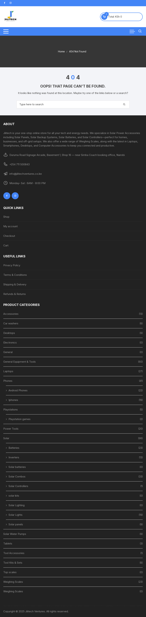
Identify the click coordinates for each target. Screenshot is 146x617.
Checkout (9, 236)
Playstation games (19, 419)
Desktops (9, 333)
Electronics (10, 342)
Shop (6, 216)
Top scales (10, 572)
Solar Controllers (18, 486)
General (8, 352)
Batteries (14, 447)
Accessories (10, 313)
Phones (7, 380)
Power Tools (10, 428)
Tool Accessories (13, 553)
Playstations (10, 409)
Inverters (14, 457)
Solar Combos (17, 476)
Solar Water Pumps (14, 534)
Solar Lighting (17, 505)
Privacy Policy (11, 265)
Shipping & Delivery (14, 284)
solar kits (14, 495)
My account (10, 226)
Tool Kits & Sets (12, 562)
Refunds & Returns (14, 294)
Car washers (10, 323)
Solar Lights (15, 514)
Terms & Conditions (15, 274)
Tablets (7, 543)
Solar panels (16, 524)
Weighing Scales (13, 581)
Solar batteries (17, 467)
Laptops (8, 371)
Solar (6, 438)
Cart (5, 245)
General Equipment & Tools (19, 361)
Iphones (13, 400)
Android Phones (18, 390)
